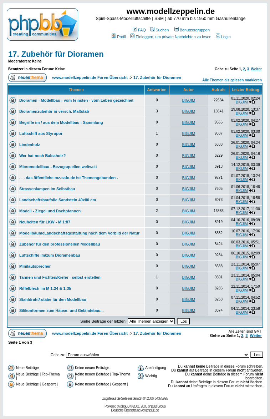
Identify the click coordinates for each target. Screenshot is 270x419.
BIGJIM (188, 100)
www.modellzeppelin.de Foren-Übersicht (90, 77)
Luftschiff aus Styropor (40, 133)
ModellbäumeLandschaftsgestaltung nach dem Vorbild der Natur (79, 233)
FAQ (139, 30)
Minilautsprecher (35, 266)
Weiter (256, 69)
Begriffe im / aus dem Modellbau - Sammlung (61, 122)
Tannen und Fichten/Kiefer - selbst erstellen (60, 277)
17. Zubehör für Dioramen (56, 54)
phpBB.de (152, 410)
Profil (119, 37)
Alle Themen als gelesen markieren (232, 80)
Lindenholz (29, 144)
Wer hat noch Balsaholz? (42, 155)
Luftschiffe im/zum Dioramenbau (49, 255)
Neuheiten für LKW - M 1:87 (44, 222)
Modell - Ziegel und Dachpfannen (50, 211)
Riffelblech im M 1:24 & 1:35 (45, 288)
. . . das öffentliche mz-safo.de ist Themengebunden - (68, 178)
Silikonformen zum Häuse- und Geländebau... (61, 310)
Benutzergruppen (192, 30)
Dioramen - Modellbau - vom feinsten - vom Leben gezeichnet (76, 100)
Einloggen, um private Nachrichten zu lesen (170, 37)
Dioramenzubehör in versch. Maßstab (54, 111)
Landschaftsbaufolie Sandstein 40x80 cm (57, 200)
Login (223, 37)
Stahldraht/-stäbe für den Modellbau (52, 299)
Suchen (159, 30)
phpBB (125, 406)
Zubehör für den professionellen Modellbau (59, 244)
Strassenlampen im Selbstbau (47, 189)
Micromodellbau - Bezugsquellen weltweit (58, 167)
